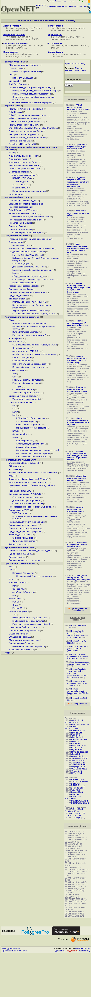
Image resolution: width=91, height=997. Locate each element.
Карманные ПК (12, 106)
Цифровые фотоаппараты (24, 283)
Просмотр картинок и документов (25, 528)
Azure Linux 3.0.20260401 (73, 797)
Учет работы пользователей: (26, 399)
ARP (14, 373)
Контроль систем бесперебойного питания (32, 270)
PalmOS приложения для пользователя (27, 115)
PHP (30, 54)
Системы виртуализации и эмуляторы (27, 292)
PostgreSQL (18, 608)
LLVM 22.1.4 (76, 773)
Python (23, 54)
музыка (61, 37)
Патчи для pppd (23, 181)
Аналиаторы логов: (21, 245)
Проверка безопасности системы (28, 367)
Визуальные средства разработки (28, 646)
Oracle (15, 605)
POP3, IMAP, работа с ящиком (30, 418)
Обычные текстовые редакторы (27, 503)
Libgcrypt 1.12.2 (78, 767)
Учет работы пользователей (22, 175)
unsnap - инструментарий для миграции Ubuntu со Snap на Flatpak (77, 359)
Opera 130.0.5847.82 (80, 724)
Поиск (79, 6)
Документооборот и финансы (26, 500)
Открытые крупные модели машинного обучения (77, 389)
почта (38, 28)
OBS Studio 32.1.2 (79, 769)
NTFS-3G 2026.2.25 (79, 752)
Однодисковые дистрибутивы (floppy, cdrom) (30, 87)
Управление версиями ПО (21, 650)
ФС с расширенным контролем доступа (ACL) (34, 314)
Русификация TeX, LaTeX (21, 554)
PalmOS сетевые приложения (23, 118)
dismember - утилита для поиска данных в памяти (77, 478)
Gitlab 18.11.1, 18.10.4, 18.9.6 (74, 721)
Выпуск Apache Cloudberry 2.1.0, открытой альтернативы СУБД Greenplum (77, 634)
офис (53, 28)
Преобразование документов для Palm (27, 137)
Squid (19, 386)
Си (7, 54)
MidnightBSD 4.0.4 (79, 801)
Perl (12, 54)
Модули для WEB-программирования (34, 576)
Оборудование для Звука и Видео (28, 276)
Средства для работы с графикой (25, 531)
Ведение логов (16, 242)
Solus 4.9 (75, 784)
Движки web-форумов (26, 447)
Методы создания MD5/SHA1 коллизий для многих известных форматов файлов (77, 455)
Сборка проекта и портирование (24, 640)
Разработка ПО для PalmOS (22, 144)
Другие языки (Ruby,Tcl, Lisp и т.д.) (25, 627)
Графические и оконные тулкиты (28, 621)
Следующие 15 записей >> (80, 610)
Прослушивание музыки (20, 223)
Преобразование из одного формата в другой (30, 507)
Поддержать (71, 951)
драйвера (55, 39)
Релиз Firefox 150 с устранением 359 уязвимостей (77, 648)
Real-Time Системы (18, 84)
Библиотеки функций (19, 611)
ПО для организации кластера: (23, 65)
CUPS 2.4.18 (76, 748)
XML (14, 614)
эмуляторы (20, 48)
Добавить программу (75, 63)
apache (17, 30)
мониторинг (11, 39)
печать (37, 45)
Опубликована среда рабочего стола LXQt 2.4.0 (78, 663)
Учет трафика (15, 194)
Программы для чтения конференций (27, 522)
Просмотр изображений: (20, 207)
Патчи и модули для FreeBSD (26, 71)
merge (77, 817)
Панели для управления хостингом (29, 191)
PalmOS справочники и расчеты (24, 125)
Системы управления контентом (31, 456)
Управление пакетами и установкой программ (30, 102)
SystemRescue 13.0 (80, 803)
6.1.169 (82, 813)
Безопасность (15, 341)
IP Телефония (15, 338)
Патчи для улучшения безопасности (29, 364)
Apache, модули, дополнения (30, 444)
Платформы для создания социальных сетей (37, 450)
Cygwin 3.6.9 (76, 771)
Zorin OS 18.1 (77, 788)
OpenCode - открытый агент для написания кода (77, 146)
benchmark (27, 45)
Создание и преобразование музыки (26, 232)
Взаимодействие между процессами (29, 618)
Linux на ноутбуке (20, 263)
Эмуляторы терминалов (23, 541)
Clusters (12, 320)
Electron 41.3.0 (78, 731)
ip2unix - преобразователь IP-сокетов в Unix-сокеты (77, 323)
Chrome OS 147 (78, 779)
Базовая (68, 70)
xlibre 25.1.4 (76, 754)
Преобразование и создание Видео (26, 220)
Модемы (16, 273)
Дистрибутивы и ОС (15, 62)
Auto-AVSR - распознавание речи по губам (78, 213)
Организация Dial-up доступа (22, 396)
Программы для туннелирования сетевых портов (77, 544)
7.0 (72, 817)
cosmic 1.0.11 (77, 756)
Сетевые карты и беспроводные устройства (33, 279)
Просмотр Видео (17, 226)
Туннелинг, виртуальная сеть (26, 393)
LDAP (15, 412)
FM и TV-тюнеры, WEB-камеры (23, 210)
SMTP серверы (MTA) (26, 421)
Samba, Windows (20, 434)
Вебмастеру (84, 951)
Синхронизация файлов (20, 289)
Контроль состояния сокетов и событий (31, 624)
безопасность (12, 28)
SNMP (35, 39)
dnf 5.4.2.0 (75, 743)
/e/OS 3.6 (75, 794)
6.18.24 (68, 811)
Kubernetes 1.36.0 (79, 739)
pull (82, 817)
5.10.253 (77, 815)
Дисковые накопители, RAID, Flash (29, 267)
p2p (68, 30)
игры (73, 30)
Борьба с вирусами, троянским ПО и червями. (34, 354)
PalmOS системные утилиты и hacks (26, 121)
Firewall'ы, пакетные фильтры (26, 380)
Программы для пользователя (20, 460)
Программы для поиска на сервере (33, 453)
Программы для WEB (19, 510)
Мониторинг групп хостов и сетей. (25, 168)
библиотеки (11, 56)
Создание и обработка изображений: (26, 204)
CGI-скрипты (18, 589)
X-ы (64, 30)
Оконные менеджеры (22, 538)
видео (54, 37)
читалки (71, 28)
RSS (70, 609)
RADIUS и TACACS (21, 178)
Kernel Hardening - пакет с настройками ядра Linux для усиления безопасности (78, 287)
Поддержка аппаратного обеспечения (27, 252)
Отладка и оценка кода (20, 637)
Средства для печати (19, 295)
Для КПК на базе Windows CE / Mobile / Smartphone (33, 128)
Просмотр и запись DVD (20, 229)
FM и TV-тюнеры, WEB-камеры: (27, 255)
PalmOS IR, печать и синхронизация (26, 109)
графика (80, 28)
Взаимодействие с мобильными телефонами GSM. (33, 472)
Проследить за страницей (14, 951)
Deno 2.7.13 (76, 741)
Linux (58, 54)
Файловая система (18, 299)
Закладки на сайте (11, 948)
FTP (14, 409)
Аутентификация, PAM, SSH (25, 351)
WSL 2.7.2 (75, 735)
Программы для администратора (22, 317)
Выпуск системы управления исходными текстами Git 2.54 (77, 656)
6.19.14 (79, 809)
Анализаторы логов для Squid (23, 162)
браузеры (61, 28)
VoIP (33, 28)
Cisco (15, 377)
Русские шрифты (17, 557)
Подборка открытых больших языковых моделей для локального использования (78, 182)
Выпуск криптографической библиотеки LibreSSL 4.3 (77, 691)
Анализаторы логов (18, 159)
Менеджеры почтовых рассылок (31, 428)
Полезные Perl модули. (23, 573)
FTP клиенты (15, 466)
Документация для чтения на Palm (25, 131)
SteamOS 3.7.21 (78, 786)
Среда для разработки (19, 643)
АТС (31, 37)
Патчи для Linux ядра (22, 78)
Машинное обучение (18, 634)
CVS (20, 56)
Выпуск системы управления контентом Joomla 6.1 (77, 683)
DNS (14, 405)
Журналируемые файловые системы (30, 310)
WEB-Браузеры (19, 513)
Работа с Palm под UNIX (20, 141)
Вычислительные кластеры (25, 332)
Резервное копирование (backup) (24, 286)
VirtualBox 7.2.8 (78, 762)
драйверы (11, 45)
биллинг (24, 37)
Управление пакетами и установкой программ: (31, 239)
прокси (9, 30)
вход (64, 1)
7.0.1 (73, 809)
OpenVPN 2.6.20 (78, 746)
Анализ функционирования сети (24, 165)
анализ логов (24, 39)
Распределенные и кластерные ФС (29, 302)
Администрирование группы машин (29, 323)
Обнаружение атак (21, 361)
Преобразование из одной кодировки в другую (31, 550)
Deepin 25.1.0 (77, 792)
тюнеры (79, 37)
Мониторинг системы (19, 172)
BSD (53, 54)
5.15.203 (68, 815)
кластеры (24, 28)
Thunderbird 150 (78, 765)
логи (19, 45)
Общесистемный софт (16, 236)
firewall (25, 30)
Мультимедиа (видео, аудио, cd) (24, 463)
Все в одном (80, 70)
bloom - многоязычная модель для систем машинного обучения (78, 421)
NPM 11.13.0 (76, 733)
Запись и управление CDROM (23, 213)
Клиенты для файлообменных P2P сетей (28, 479)
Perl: (14, 586)
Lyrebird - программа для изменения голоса (76, 509)
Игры (11, 476)
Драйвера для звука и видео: (22, 200)
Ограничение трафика (23, 389)
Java (17, 54)
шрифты (84, 45)
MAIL (14, 415)
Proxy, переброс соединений (26, 383)
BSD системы (15, 68)
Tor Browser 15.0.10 (79, 758)
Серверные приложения (20, 402)
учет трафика (12, 37)
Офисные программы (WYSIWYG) (25, 494)
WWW (15, 437)
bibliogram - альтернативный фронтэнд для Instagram (78, 577)
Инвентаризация (20, 188)
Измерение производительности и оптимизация (31, 248)
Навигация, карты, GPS (20, 491)
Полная (78, 68)
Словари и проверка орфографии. (25, 560)
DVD (72, 37)
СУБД (36, 54)
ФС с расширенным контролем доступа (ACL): (34, 345)
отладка (27, 56)
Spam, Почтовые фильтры (28, 425)
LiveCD (59, 56)
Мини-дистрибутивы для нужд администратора (35, 90)
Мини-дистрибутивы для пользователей (31, 94)
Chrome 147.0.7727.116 (71, 727)
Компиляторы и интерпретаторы (24, 630)
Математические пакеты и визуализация (28, 482)
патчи (65, 54)
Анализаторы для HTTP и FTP (23, 156)
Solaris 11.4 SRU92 (79, 781)
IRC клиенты (15, 469)
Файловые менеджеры (19, 544)
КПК (79, 54)
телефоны (56, 30)
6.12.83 (75, 811)
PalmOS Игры (15, 112)
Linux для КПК (15, 81)
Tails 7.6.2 (75, 790)
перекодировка (72, 45)
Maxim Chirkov (82, 948)
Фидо (8, 653)
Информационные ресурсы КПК (24, 134)
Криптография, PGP (22, 357)
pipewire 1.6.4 (77, 737)
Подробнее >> (80, 704)
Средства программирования (20, 563)
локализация (57, 45)
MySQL (15, 602)
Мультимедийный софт (17, 197)
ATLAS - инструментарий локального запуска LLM (78, 107)
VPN (31, 30)
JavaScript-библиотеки (23, 592)
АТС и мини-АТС (20, 185)
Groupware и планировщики (25, 497)
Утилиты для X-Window (20, 534)
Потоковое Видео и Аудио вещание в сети (29, 216)
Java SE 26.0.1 (77, 760)
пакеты (72, 54)
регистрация (71, 1)
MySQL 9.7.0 (76, 750)
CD (67, 37)
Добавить (60, 951)
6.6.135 (74, 813)
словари (55, 48)
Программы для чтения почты (23, 525)
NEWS (15, 431)
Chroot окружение (20, 348)
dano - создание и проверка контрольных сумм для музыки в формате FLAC (78, 248)
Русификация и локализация (19, 547)
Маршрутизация (17, 370)
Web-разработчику (25, 441)
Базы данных (15, 598)
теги (85, 6)
